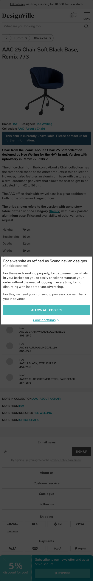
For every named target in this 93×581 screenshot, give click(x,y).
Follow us (46, 504)
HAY (22, 405)
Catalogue (46, 493)
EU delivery (17, 4)
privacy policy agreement (65, 460)
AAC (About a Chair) (31, 128)
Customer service (46, 483)
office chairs (29, 420)
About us (46, 472)
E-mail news (47, 442)
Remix (54, 211)
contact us (74, 136)
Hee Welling (44, 124)
